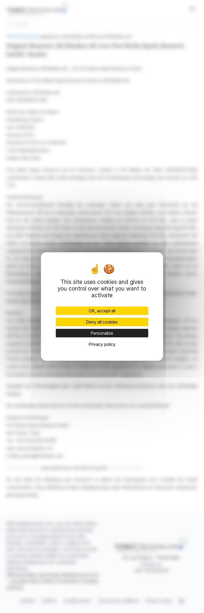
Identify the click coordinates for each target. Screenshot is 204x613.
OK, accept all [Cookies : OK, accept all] (102, 310)
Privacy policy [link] (102, 344)
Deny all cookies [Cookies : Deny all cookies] (102, 322)
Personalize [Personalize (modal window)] (102, 333)
